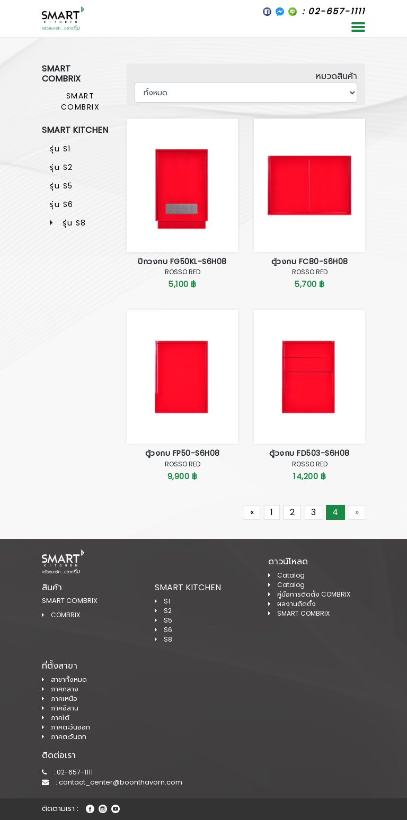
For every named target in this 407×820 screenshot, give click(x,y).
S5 (163, 620)
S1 (162, 601)
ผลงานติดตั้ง (292, 603)
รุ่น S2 (61, 167)
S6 (163, 629)
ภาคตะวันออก (66, 727)
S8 (163, 639)
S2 (163, 610)
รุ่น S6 (62, 204)
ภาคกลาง (60, 688)
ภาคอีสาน (60, 708)
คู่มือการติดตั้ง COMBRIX (309, 594)
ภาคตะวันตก (64, 736)
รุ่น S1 (60, 148)
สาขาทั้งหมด (64, 679)
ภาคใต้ (55, 717)
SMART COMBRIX (80, 101)
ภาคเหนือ (59, 698)
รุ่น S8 (74, 223)
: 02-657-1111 (67, 772)
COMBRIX (61, 614)
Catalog (286, 575)
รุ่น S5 (61, 186)
